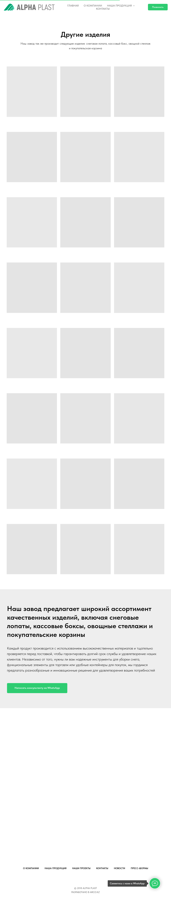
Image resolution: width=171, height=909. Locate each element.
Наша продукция (119, 5)
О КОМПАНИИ (31, 868)
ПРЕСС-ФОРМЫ (139, 868)
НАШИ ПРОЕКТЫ (81, 868)
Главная (73, 5)
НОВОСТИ (119, 868)
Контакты (103, 8)
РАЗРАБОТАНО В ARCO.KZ (85, 892)
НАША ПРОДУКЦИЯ (55, 868)
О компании (93, 5)
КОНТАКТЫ (102, 868)
